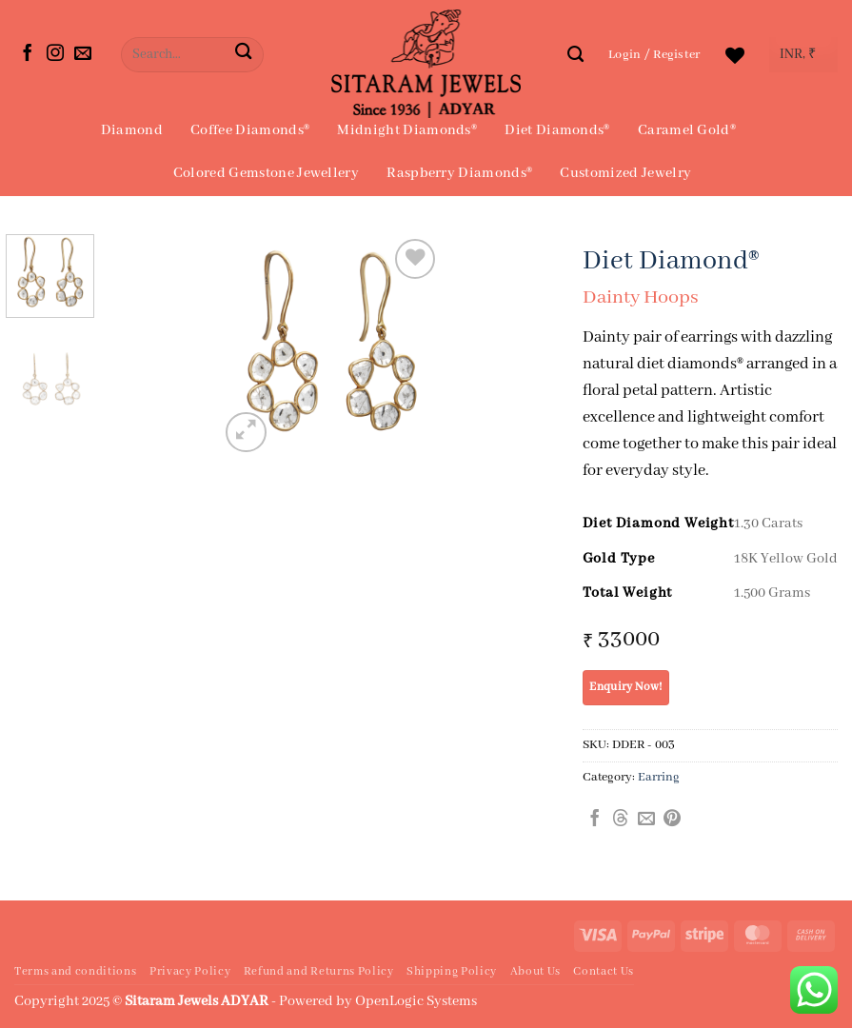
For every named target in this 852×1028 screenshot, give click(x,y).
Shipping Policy (451, 971)
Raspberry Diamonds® (459, 173)
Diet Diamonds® (557, 130)
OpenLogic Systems (416, 1001)
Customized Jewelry (625, 173)
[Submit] (244, 54)
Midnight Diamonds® (407, 130)
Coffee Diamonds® (249, 130)
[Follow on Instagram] (55, 54)
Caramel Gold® (687, 130)
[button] (654, 54)
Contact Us (603, 971)
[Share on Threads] (620, 819)
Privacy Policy (189, 971)
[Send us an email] (82, 54)
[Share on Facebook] (595, 819)
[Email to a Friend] (646, 819)
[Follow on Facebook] (27, 54)
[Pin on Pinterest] (672, 819)
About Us (535, 971)
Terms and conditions (75, 971)
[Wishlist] (734, 55)
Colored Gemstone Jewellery (266, 173)
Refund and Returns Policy (319, 971)
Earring (659, 777)
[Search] (575, 54)
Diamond (132, 130)
